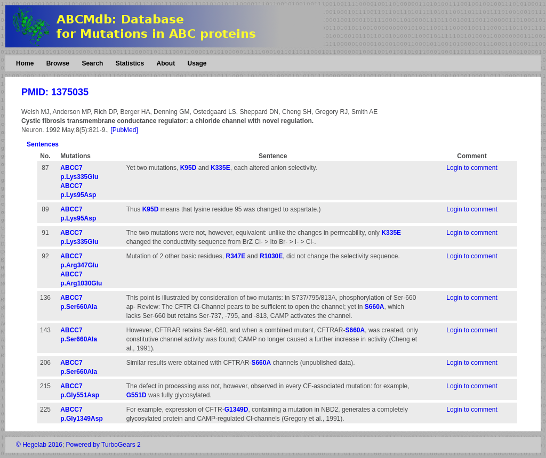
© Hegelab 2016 (39, 444)
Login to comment (471, 167)
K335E (220, 167)
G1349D (236, 409)
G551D (136, 395)
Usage (196, 63)
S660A (374, 306)
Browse (57, 63)
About (165, 63)
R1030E (271, 256)
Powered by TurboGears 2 (103, 444)
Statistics (130, 63)
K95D (188, 167)
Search (92, 63)
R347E (235, 256)
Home (25, 63)
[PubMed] (124, 130)
